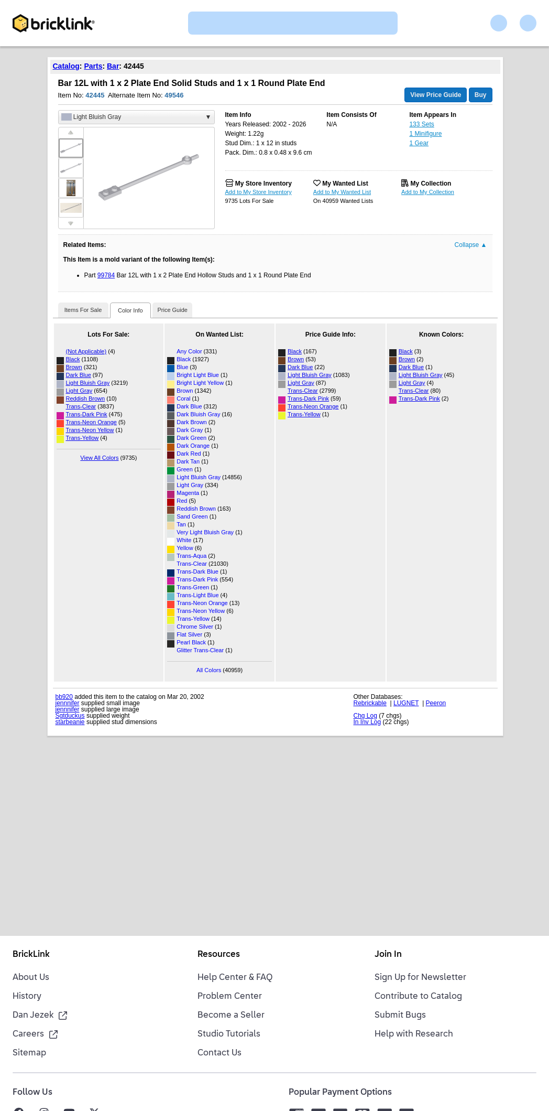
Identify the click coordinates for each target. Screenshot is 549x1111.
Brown (74, 367)
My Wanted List (345, 183)
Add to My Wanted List (342, 192)
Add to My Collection (427, 192)
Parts (93, 66)
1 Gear (419, 143)
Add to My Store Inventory (258, 192)
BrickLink (31, 955)
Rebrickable (370, 703)
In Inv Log (367, 722)
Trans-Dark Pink (86, 414)
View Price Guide (435, 95)
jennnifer (68, 703)
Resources (218, 955)
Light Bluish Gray (88, 383)
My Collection (430, 183)
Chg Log (365, 715)
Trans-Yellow (82, 438)
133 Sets (421, 124)
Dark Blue (78, 375)
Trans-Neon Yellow (90, 430)
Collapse (471, 245)
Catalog (66, 66)
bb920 (64, 696)
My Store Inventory (263, 183)
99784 (106, 275)
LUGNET (406, 703)
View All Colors (99, 458)
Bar (113, 66)
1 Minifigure (425, 133)
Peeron (436, 703)
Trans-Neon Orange (91, 422)
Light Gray (79, 390)
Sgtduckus (70, 715)
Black (73, 359)
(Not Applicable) (86, 351)
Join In (388, 955)
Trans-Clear (81, 406)
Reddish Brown (85, 398)
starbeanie (70, 722)
